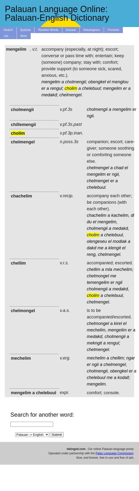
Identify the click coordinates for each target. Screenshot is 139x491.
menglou (120, 81)
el (109, 81)
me (100, 248)
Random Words (48, 30)
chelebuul (96, 377)
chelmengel (98, 167)
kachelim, (120, 215)
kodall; (124, 377)
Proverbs (113, 30)
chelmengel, (115, 364)
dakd (91, 248)
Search (8, 30)
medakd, (120, 228)
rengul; (56, 88)
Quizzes (25, 30)
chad (118, 167)
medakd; (50, 94)
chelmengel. (71, 94)
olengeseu (97, 241)
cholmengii (97, 109)
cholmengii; (76, 81)
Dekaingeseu (91, 30)
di (132, 215)
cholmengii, (98, 371)
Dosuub (71, 30)
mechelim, (97, 330)
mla (108, 269)
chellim (93, 269)
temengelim (98, 282)
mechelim (96, 358)
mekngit (94, 343)
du (89, 221)
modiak (120, 241)
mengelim (51, 81)
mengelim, (107, 221)
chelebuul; (92, 88)
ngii (119, 282)
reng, (92, 254)
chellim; (117, 358)
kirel (118, 323)
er (43, 88)
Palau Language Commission (114, 453)
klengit (114, 248)
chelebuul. (97, 187)
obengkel (97, 81)
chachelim (96, 215)
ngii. (91, 115)
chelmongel (98, 276)
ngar (130, 358)
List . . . (8, 36)
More (24, 36)
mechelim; (123, 269)
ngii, (116, 174)
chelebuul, (114, 234)
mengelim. (97, 384)
